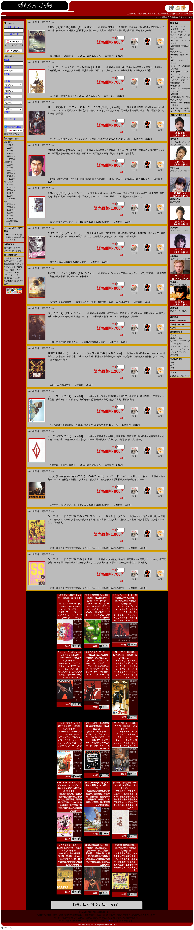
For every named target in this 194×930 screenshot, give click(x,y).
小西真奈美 (112, 313)
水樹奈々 (158, 67)
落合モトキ (61, 399)
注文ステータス (185, 17)
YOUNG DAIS (154, 353)
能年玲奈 (101, 396)
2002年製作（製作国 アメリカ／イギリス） (102, 697)
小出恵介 (143, 516)
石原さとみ (126, 273)
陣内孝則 (129, 479)
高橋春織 (143, 150)
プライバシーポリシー (14, 275)
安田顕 (59, 113)
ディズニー (175, 335)
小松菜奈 (58, 236)
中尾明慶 (75, 153)
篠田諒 (55, 153)
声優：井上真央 (123, 67)
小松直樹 (65, 153)
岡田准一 (112, 27)
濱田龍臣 (131, 436)
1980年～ (10, 153)
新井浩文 (90, 110)
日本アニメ (9, 201)
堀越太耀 (108, 153)
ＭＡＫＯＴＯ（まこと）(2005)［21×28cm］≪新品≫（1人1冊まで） (69, 848)
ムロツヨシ (57, 110)
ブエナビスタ (176, 343)
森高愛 (133, 150)
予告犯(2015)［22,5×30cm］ (65, 233)
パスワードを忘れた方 (14, 45)
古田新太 (149, 70)
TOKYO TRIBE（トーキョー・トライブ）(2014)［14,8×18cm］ (85, 353)
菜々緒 (87, 236)
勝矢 (116, 110)
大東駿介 (60, 356)
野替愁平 (84, 399)
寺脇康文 (129, 153)
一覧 (8, 224)
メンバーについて (12, 272)
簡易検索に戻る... (11, 134)
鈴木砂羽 (118, 153)
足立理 (124, 110)
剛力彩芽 (120, 436)
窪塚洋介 (54, 359)
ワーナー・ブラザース (180, 341)
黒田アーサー (110, 316)
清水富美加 (150, 107)
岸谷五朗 (69, 439)
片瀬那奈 (155, 110)
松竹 (172, 365)
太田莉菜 (155, 396)
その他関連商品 (11, 221)
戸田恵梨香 (110, 233)
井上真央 (112, 519)
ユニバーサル (176, 338)
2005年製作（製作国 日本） (77, 882)
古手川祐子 (117, 479)
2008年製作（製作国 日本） (133, 825)
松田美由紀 (128, 399)
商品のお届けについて (14, 264)
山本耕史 (123, 316)
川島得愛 (75, 70)
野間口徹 (155, 27)
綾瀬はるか (91, 30)
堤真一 (102, 30)
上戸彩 (154, 519)
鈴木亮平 (144, 27)
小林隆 (70, 30)
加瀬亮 (144, 193)
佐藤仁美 (144, 110)
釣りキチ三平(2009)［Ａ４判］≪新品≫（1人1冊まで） (97, 785)
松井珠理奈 (53, 316)
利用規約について (12, 278)
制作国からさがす (12, 248)
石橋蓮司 (84, 276)
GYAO (173, 328)
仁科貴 (120, 236)
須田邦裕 (80, 30)
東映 (172, 362)
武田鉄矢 (133, 316)
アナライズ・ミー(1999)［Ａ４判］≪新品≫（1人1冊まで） (125, 726)
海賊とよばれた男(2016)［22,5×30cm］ (71, 27)
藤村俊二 (75, 479)
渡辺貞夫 (105, 479)
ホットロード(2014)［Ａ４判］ (66, 396)
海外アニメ (9, 182)
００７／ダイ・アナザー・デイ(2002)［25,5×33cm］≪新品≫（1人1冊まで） (97, 655)
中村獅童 (101, 313)
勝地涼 (153, 516)
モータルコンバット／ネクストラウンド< (180, 140)
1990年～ (10, 151)
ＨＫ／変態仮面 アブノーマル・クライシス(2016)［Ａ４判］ (85, 107)
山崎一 (74, 276)
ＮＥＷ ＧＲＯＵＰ (180, 108)
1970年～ (10, 156)
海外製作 (8, 142)
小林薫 (148, 30)
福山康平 (69, 236)
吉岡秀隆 (122, 27)
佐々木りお (63, 70)
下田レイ (99, 70)
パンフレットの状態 (13, 267)
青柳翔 (65, 479)
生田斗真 (98, 233)
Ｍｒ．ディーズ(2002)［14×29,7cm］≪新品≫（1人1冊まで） (124, 655)
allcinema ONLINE (178, 321)
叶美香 (117, 356)
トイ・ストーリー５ (180, 111)
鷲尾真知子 (96, 399)
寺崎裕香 (52, 70)
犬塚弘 (84, 479)
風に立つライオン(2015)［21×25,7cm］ (71, 273)
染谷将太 (133, 27)
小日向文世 (109, 236)
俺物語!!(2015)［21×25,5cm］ (65, 150)
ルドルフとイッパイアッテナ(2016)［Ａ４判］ (75, 67)
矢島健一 (60, 30)
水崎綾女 (69, 110)
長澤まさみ (115, 193)
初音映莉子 (154, 436)
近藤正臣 (112, 30)
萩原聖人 (150, 273)
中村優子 (71, 196)
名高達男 (97, 236)
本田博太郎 (130, 236)
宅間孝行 (141, 233)
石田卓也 (124, 313)
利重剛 (117, 399)
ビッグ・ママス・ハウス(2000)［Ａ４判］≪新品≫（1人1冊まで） (69, 726)
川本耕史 (100, 439)
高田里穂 (86, 153)
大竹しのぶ (137, 196)
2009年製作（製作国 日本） (77, 828)
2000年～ (10, 148)
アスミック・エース (179, 346)
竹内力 (64, 359)
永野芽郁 (111, 150)
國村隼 (139, 30)
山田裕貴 (73, 399)
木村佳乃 (123, 396)
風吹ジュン (115, 196)
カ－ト (158, 17)
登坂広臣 (112, 396)
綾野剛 (111, 436)
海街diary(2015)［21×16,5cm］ (66, 193)
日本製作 (8, 162)
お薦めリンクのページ (180, 376)
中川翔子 (127, 356)
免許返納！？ (177, 83)
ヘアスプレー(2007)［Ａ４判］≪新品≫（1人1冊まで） (69, 598)
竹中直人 (131, 562)
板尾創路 (148, 313)
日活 (172, 368)
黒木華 (122, 30)
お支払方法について (13, 261)
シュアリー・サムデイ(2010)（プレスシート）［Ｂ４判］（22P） (87, 516)
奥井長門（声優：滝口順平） (129, 439)
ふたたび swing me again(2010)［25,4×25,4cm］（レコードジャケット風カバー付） (98, 476)
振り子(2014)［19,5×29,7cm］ (66, 313)
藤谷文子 (54, 276)
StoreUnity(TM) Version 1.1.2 (104, 924)
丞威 (91, 356)
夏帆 (125, 193)
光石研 (130, 30)
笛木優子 (159, 313)
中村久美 (65, 276)
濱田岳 (132, 233)
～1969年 (10, 159)
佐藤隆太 (138, 356)
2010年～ (10, 145)
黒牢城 (174, 94)
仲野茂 (79, 236)
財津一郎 (139, 479)
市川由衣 (82, 356)
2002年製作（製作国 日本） (133, 887)
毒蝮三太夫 (126, 70)
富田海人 (97, 153)
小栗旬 (145, 519)
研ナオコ (86, 316)
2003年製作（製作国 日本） (105, 882)
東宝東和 (174, 355)
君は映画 (175, 86)
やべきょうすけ (104, 110)
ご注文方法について (13, 258)
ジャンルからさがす (13, 251)
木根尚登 (133, 110)
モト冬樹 (90, 519)
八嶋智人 (138, 70)
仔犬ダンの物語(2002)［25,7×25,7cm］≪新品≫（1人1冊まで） (124, 848)
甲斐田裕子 (87, 70)
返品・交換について (13, 269)
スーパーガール (178, 26)
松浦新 (98, 356)
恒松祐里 (154, 150)
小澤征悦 (133, 396)
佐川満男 (94, 479)
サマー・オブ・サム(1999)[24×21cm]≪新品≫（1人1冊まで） (97, 726)
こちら (110, 920)
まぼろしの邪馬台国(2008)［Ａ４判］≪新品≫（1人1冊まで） (125, 785)
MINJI (57, 479)
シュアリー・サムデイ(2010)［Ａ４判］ (71, 559)
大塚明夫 (148, 67)
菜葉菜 (110, 439)
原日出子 (101, 519)
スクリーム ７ (178, 52)
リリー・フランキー (98, 196)
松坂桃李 (101, 436)
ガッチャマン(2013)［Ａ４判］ (66, 436)
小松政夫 (97, 316)
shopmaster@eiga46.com (181, 14)
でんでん (159, 356)
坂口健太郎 (122, 150)
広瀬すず (134, 193)
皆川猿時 (80, 110)
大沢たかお (113, 273)
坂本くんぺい (112, 70)
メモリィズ (176, 100)
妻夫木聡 (136, 519)
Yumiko (90, 439)
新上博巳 (80, 439)
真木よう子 (138, 273)
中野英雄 (108, 356)
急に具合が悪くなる (180, 97)
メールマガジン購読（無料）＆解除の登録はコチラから (14, 237)
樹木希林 (82, 196)
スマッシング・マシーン (180, 169)
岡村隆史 (58, 522)
